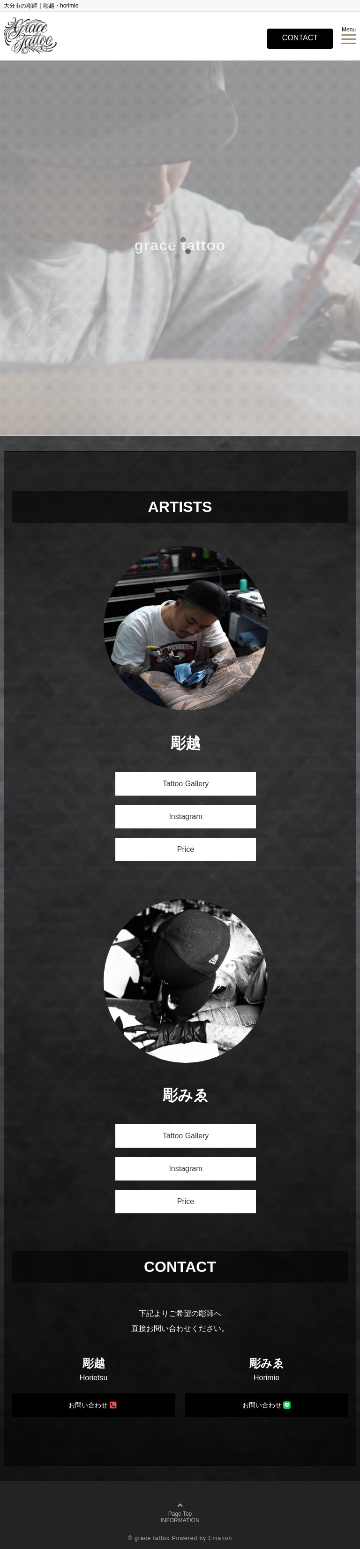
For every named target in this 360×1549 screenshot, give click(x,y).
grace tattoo (152, 1538)
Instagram (185, 816)
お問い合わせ (92, 1405)
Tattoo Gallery (186, 784)
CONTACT (300, 38)
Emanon (220, 1538)
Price (185, 849)
